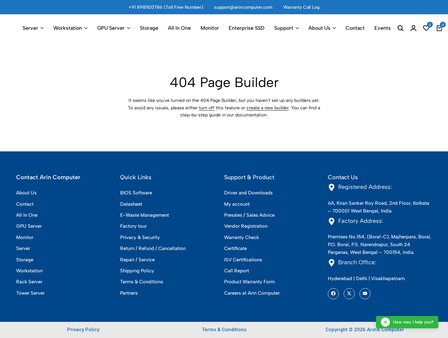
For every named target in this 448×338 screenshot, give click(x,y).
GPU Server (111, 28)
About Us (319, 28)
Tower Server (30, 293)
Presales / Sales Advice (249, 215)
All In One (179, 28)
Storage (149, 28)
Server (30, 28)
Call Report (236, 271)
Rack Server (29, 282)
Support (283, 28)
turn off (206, 108)
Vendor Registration (245, 226)
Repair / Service (137, 260)
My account (237, 204)
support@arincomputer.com (243, 7)
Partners (129, 293)
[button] (426, 28)
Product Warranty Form (249, 282)
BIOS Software (136, 193)
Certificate (235, 248)
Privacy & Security (140, 237)
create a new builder (267, 108)
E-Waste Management (144, 215)
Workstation (67, 28)
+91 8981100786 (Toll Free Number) (166, 7)
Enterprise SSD (247, 28)
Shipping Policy (137, 271)
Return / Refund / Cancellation (153, 248)
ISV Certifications (243, 260)
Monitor (210, 28)
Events (382, 28)
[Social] (333, 293)
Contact (355, 28)
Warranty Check (241, 237)
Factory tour (133, 226)
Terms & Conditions (141, 282)
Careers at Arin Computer (252, 293)
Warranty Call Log (301, 7)
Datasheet (131, 204)
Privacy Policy (83, 330)
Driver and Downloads (248, 193)
